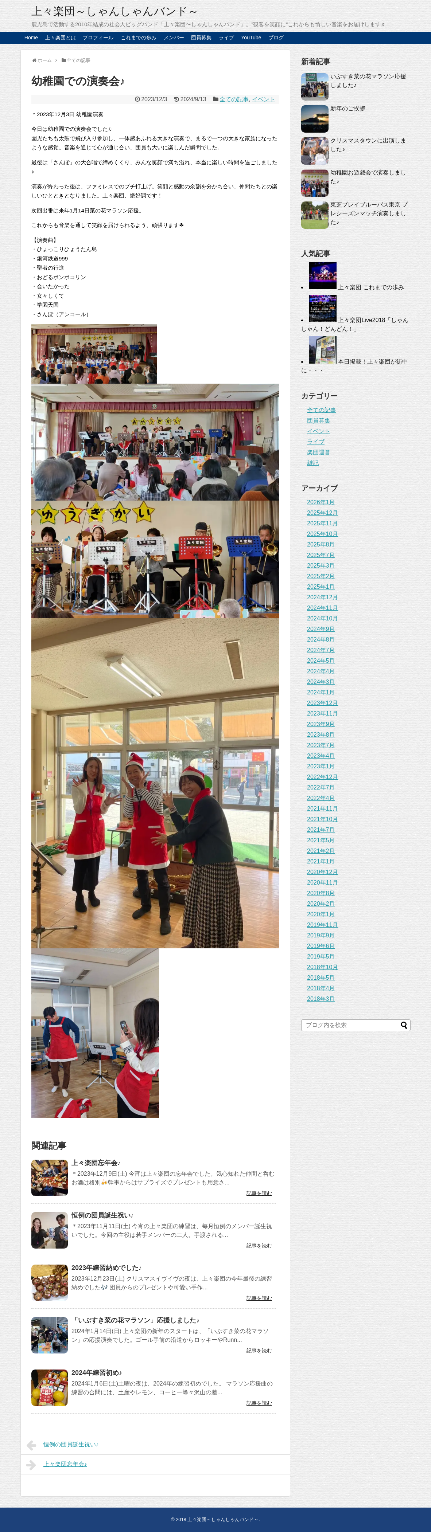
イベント (263, 99)
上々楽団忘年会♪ (96, 1163)
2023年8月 (321, 735)
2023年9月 (321, 724)
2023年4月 (321, 756)
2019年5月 (321, 956)
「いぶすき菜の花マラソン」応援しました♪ (135, 1320)
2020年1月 (321, 914)
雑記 (313, 463)
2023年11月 (322, 713)
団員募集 (201, 37)
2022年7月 (321, 787)
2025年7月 (321, 555)
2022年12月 (322, 777)
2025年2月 (321, 576)
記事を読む (259, 1193)
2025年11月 (322, 523)
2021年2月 (321, 851)
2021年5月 (321, 840)
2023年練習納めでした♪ (106, 1268)
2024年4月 (321, 671)
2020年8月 (321, 893)
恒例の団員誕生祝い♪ (102, 1215)
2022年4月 (321, 798)
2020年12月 (322, 872)
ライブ (226, 37)
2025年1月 (321, 587)
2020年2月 (321, 904)
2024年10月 (322, 618)
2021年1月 (321, 861)
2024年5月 (321, 661)
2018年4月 (321, 988)
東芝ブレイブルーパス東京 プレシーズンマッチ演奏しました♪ (369, 213)
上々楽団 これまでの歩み (371, 287)
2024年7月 (321, 650)
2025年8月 (321, 544)
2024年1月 (321, 692)
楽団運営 (318, 452)
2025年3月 (321, 566)
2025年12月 (322, 513)
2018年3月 (321, 999)
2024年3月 (321, 682)
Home (31, 37)
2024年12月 (322, 597)
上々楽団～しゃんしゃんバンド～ (115, 11)
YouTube (251, 37)
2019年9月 (321, 935)
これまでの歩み (138, 37)
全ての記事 (234, 99)
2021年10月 (322, 819)
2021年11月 (322, 809)
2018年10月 (322, 967)
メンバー (174, 37)
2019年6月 (321, 946)
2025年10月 (322, 534)
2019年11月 (322, 925)
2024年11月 (322, 608)
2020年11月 (322, 882)
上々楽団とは (60, 37)
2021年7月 (321, 830)
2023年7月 (321, 745)
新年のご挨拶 (347, 108)
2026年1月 (321, 502)
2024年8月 (321, 639)
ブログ (276, 37)
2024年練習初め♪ (96, 1372)
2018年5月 (321, 978)
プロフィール (98, 37)
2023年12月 (322, 703)
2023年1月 (321, 766)
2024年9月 (321, 629)
